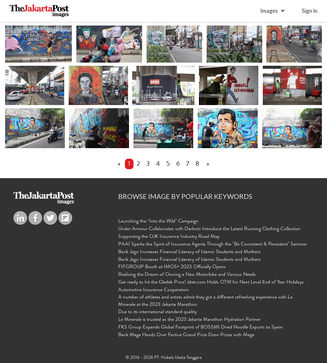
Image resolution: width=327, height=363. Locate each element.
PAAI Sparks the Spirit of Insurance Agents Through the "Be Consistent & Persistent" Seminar (212, 244)
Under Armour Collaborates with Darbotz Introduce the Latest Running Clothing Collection (209, 229)
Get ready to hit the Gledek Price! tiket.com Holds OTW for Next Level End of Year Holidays (211, 282)
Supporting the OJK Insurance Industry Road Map (169, 236)
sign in (309, 10)
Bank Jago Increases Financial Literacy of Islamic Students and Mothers (189, 252)
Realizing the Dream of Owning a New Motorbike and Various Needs (187, 275)
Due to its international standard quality (157, 312)
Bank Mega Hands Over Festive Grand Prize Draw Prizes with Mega (186, 335)
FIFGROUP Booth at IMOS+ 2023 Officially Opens (172, 267)
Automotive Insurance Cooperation (153, 290)
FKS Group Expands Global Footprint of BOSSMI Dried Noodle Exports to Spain (200, 327)
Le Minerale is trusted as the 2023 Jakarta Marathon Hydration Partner (189, 320)
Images (269, 10)
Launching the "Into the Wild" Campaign (158, 221)
